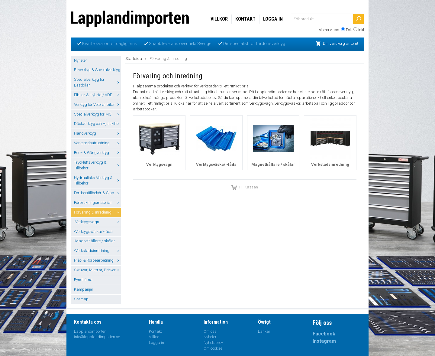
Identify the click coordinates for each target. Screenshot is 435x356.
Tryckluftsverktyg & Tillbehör (97, 165)
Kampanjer (83, 289)
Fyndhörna (83, 279)
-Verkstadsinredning (97, 250)
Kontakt (245, 19)
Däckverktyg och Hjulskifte (97, 123)
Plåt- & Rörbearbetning (97, 260)
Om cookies (213, 348)
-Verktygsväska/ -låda (93, 231)
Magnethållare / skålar (273, 164)
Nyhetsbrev (213, 342)
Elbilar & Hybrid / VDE (97, 95)
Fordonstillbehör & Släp (97, 193)
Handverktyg (97, 133)
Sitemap (81, 299)
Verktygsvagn (159, 164)
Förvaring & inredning (97, 212)
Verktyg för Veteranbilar (97, 104)
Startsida (133, 58)
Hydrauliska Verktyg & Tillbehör (97, 180)
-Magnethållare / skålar (94, 241)
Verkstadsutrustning (97, 143)
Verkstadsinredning (330, 164)
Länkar (264, 331)
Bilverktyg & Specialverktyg (97, 69)
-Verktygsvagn (97, 222)
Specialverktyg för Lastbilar (97, 82)
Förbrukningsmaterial (97, 202)
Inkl (361, 30)
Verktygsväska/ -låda (216, 164)
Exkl (349, 30)
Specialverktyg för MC (97, 114)
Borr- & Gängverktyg (97, 152)
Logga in (273, 19)
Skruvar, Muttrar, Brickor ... (97, 270)
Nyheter (80, 60)
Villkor (219, 19)
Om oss (210, 331)
